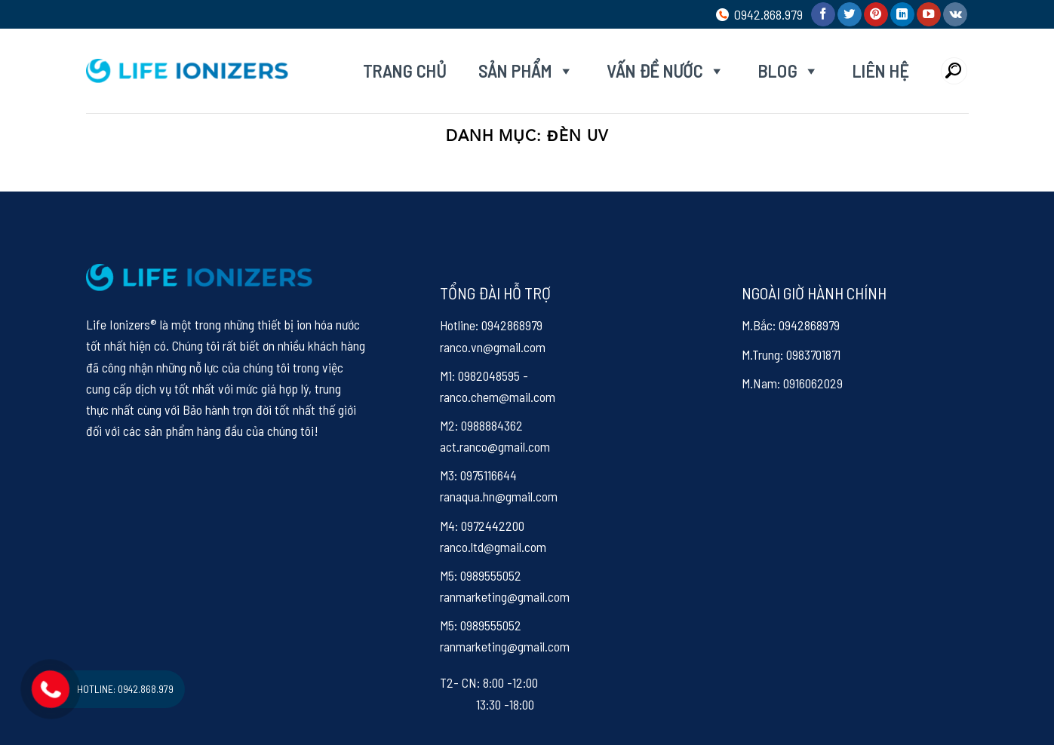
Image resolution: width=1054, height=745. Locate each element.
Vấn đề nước (666, 70)
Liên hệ (880, 70)
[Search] (954, 70)
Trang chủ (404, 70)
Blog (788, 70)
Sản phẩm (526, 70)
